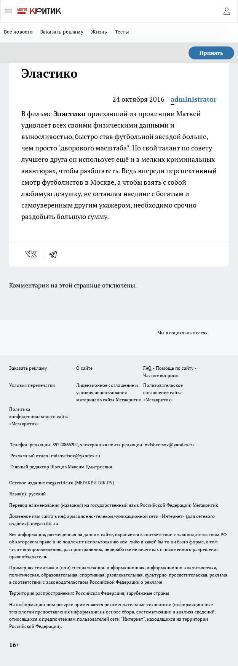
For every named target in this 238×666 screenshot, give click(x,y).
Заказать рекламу (61, 31)
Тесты (122, 31)
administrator (194, 99)
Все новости (18, 31)
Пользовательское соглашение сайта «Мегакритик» (163, 392)
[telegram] (55, 254)
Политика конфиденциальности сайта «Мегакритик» (39, 416)
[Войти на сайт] (226, 11)
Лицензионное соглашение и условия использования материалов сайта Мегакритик (108, 392)
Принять (211, 52)
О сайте (84, 368)
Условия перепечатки (32, 385)
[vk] (31, 254)
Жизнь (99, 31)
